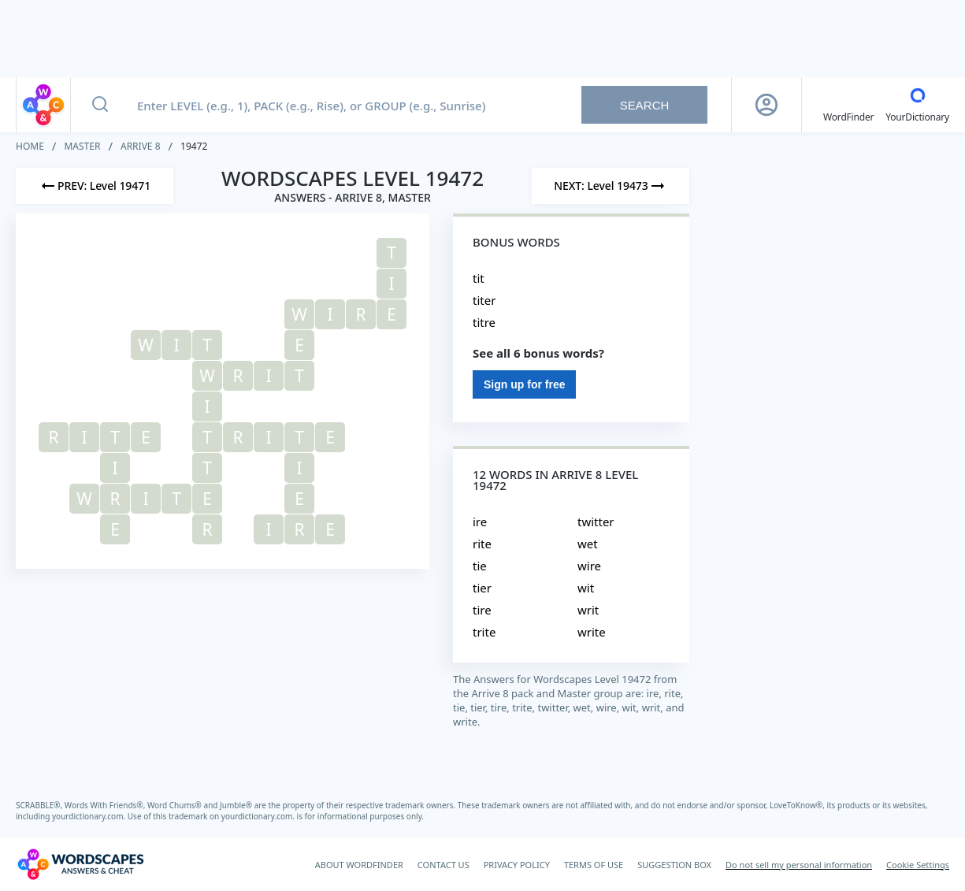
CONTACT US (444, 865)
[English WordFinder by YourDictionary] (848, 105)
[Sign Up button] (766, 104)
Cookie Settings (917, 865)
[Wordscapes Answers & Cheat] (80, 864)
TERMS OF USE (593, 865)
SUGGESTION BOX (674, 865)
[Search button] (100, 104)
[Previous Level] (94, 186)
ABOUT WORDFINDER (359, 865)
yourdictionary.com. (90, 816)
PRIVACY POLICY (517, 865)
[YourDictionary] (917, 105)
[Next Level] (610, 186)
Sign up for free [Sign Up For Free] (524, 384)
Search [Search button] (645, 105)
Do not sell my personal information (799, 865)
